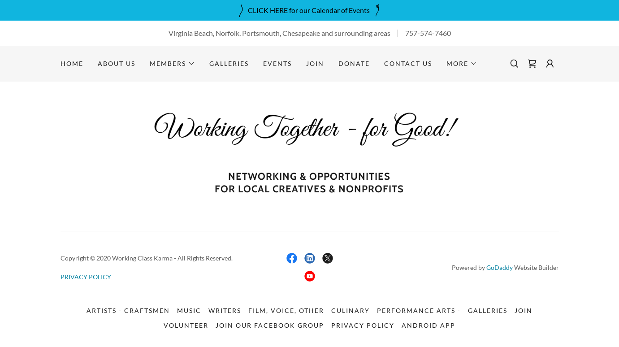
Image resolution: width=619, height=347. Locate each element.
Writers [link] (224, 310)
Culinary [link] (350, 310)
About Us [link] (116, 63)
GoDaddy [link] (499, 267)
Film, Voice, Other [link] (286, 310)
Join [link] (315, 63)
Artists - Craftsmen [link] (128, 310)
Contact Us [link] (408, 63)
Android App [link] (428, 325)
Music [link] (189, 310)
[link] (532, 64)
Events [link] (277, 63)
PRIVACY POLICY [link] (362, 325)
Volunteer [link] (186, 325)
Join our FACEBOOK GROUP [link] (270, 325)
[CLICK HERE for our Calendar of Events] (309, 10)
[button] (172, 63)
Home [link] (72, 63)
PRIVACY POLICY (86, 277)
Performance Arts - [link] (419, 310)
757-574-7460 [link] (428, 33)
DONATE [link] (354, 63)
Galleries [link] (229, 63)
